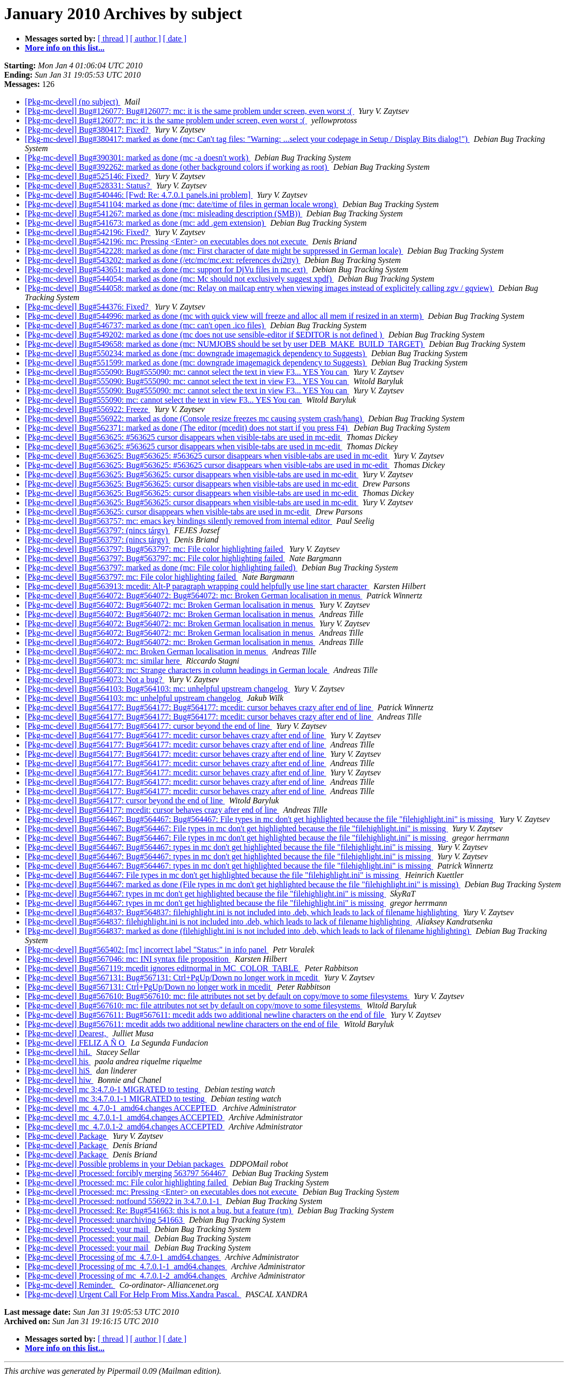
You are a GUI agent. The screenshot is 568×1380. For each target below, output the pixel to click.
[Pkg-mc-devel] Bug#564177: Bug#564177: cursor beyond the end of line (148, 726)
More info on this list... (64, 47)
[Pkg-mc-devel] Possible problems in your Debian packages (125, 1163)
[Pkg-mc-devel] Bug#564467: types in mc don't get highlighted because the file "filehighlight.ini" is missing (205, 893)
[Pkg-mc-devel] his (58, 1061)
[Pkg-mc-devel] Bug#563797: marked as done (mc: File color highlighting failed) (161, 567)
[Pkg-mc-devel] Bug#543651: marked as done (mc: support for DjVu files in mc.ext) (166, 269)
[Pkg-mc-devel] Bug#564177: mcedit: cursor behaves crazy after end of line (152, 809)
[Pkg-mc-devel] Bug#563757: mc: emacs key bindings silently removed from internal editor (178, 521)
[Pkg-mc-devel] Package (67, 1136)
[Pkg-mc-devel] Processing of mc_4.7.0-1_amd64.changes (123, 1257)
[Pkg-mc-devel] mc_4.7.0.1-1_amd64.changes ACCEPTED (125, 1117)
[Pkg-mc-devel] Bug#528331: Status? (88, 185)
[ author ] (145, 38)
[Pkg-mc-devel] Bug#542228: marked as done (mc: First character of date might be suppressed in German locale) (214, 250)
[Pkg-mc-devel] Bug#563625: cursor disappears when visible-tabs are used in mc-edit (168, 511)
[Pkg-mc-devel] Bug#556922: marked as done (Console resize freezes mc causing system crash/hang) (194, 418)
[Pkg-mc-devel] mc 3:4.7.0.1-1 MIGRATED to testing (116, 1098)
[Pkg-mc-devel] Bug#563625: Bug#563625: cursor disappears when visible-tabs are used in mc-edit (191, 474)
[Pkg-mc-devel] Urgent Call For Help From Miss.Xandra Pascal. (133, 1294)
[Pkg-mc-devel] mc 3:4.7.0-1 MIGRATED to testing (113, 1089)
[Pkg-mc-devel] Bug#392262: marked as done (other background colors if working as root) (177, 167)
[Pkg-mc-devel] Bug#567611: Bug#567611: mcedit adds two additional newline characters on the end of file (205, 1014)
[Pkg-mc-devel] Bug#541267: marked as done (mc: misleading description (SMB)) (163, 213)
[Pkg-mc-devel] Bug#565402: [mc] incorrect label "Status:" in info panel (146, 949)
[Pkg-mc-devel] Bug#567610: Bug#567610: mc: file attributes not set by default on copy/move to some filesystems (217, 996)
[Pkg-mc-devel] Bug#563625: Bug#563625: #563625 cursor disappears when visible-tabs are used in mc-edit (207, 455)
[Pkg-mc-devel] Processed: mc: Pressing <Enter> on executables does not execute (161, 1191)
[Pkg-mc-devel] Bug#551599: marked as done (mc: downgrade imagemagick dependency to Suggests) (196, 362)
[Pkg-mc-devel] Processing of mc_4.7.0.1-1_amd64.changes (126, 1266)
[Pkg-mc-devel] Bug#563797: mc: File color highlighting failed (131, 576)
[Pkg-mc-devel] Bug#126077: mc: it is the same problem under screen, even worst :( (166, 120)
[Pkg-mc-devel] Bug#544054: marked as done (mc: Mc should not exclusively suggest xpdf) (179, 278)
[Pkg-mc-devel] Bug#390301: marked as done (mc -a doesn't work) (137, 157)
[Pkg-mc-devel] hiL (58, 1052)
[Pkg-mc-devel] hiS (58, 1070)
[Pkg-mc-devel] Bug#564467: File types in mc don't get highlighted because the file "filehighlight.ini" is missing (213, 875)
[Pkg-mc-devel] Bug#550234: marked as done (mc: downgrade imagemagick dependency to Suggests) (196, 353)
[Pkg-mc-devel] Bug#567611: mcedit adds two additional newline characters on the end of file (182, 1024)
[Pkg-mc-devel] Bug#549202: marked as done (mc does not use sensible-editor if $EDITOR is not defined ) (204, 334)
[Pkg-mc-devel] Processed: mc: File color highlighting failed (126, 1182)
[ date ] (174, 38)
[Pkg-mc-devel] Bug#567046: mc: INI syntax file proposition (128, 959)
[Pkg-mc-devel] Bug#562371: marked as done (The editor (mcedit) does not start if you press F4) (187, 427)
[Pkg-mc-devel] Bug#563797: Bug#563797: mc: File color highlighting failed (155, 549)
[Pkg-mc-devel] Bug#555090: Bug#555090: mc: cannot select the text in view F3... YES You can (187, 372)
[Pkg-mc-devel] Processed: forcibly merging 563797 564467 (126, 1173)
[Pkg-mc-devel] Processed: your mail (88, 1229)
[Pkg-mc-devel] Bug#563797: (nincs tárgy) (97, 530)
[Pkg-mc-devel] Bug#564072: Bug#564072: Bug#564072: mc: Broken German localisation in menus (193, 595)
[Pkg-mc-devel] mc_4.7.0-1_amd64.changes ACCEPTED (121, 1108)
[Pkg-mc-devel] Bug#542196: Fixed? (88, 232)
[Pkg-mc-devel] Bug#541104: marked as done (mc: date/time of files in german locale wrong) (181, 204)
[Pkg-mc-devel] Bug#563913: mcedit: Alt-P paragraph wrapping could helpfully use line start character (197, 586)
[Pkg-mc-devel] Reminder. (70, 1285)
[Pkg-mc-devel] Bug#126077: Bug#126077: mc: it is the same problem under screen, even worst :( (189, 111)
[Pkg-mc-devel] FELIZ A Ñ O (76, 1042)
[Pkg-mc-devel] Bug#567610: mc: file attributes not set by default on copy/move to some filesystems (193, 1005)
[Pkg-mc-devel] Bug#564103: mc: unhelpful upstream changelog (134, 698)
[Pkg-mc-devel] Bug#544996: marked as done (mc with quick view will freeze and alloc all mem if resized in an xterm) (224, 316)
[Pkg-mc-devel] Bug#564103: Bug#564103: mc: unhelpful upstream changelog (157, 688)
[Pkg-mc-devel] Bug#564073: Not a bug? (95, 679)
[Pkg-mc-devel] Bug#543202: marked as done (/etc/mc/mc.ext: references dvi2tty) (163, 260)
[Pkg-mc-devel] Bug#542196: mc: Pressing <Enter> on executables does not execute (166, 241)
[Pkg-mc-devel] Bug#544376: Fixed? (88, 306)
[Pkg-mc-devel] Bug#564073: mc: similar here (103, 660)
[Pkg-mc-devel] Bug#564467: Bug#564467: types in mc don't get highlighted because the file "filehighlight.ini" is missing (229, 847)
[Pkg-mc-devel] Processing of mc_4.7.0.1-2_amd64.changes (126, 1275)
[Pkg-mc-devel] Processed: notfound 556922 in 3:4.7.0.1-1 (123, 1201)
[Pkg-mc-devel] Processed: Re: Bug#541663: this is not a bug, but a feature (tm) (159, 1210)
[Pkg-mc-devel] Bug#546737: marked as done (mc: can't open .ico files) (145, 325)
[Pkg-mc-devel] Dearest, (66, 1033)
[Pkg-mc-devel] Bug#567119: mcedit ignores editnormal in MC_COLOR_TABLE (163, 968)
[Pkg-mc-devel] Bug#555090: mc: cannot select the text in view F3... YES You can (163, 399)
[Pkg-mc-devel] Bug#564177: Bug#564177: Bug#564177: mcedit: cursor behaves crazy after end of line (199, 707)
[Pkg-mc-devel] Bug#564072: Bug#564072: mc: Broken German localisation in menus (170, 604)
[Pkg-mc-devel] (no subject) (72, 101)
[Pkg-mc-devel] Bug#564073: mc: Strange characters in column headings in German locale (177, 670)
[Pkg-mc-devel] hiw (59, 1080)
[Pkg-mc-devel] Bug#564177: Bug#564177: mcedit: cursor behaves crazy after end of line (175, 735)
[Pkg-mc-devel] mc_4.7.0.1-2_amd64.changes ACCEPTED (125, 1126)
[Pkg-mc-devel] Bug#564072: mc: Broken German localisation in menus (146, 651)
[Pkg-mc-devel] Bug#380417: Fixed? (88, 129)
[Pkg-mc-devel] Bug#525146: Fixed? (88, 176)
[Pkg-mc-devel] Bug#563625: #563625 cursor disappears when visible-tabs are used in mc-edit (183, 437)
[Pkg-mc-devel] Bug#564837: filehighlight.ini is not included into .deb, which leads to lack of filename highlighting (218, 921)
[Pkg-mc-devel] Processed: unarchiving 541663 (105, 1219)
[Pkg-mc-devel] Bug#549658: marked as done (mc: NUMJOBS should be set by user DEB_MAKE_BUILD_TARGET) (225, 344)
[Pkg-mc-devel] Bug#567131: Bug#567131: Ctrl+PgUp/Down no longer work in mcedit (172, 977)
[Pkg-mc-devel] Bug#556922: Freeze (87, 409)
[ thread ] (113, 38)
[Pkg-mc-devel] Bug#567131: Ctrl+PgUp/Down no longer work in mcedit (149, 986)
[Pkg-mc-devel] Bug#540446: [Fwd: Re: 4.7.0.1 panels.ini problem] (138, 194)
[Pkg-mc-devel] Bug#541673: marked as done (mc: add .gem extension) (145, 222)
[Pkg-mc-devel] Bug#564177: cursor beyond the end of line (125, 800)
